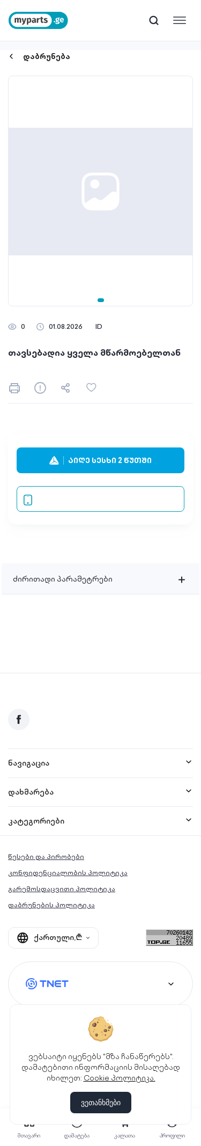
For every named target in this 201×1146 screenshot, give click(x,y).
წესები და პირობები (46, 856)
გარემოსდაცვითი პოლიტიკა (61, 888)
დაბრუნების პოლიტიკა (51, 904)
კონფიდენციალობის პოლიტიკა (68, 872)
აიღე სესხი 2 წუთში (100, 460)
